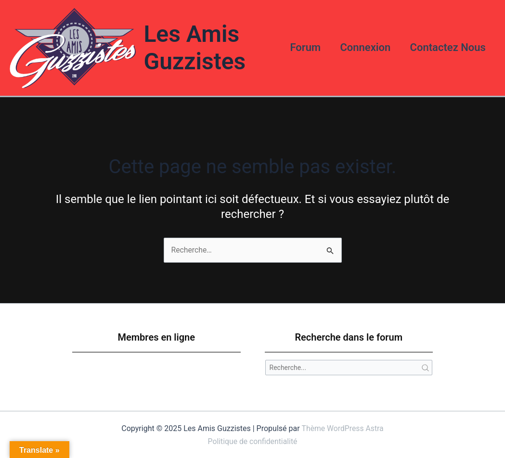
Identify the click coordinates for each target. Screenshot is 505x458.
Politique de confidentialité (252, 440)
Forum (300, 47)
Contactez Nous (447, 47)
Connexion (362, 47)
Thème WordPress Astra (342, 427)
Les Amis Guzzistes (192, 47)
